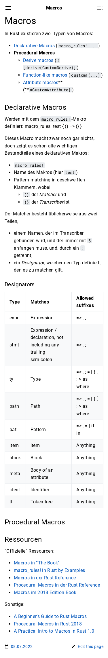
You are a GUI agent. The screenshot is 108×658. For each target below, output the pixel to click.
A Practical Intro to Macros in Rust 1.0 (54, 631)
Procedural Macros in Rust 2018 (48, 624)
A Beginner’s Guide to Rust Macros (50, 616)
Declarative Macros (34, 45)
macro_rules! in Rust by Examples (49, 570)
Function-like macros (45, 75)
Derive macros (38, 60)
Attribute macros (40, 82)
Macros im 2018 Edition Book (45, 592)
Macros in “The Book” (37, 563)
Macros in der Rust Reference (45, 578)
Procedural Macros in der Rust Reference (57, 585)
